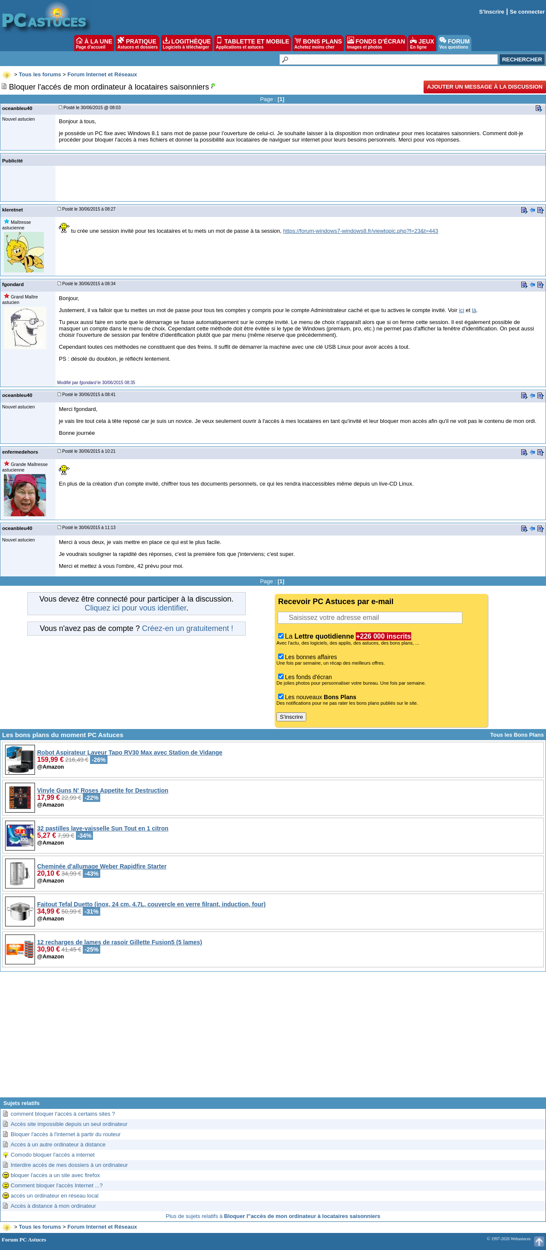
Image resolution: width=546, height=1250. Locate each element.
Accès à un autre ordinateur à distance (58, 1144)
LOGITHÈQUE (187, 43)
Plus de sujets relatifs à (273, 1216)
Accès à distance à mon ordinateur (53, 1206)
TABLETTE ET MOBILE (252, 43)
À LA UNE (94, 43)
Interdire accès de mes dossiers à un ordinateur (69, 1165)
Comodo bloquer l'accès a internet (53, 1155)
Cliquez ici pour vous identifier (135, 608)
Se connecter (527, 12)
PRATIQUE (137, 43)
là (474, 310)
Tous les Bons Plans (517, 735)
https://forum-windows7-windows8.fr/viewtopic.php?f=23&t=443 (360, 231)
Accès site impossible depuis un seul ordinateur (69, 1124)
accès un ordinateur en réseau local (55, 1195)
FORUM (454, 43)
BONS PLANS (318, 43)
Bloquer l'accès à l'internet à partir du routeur (66, 1134)
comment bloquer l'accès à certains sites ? (63, 1114)
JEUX (422, 43)
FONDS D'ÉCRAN (376, 43)
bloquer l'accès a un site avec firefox (55, 1175)
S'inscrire (491, 12)
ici (461, 310)
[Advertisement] (273, 1037)
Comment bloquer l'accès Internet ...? (57, 1185)
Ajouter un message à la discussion (485, 87)
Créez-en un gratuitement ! (187, 628)
